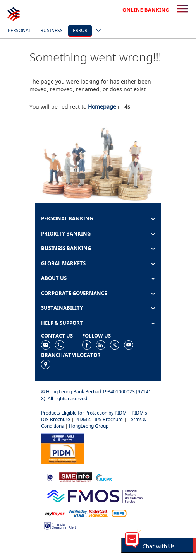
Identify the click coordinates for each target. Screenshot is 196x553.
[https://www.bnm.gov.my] (50, 477)
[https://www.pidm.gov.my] (62, 448)
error (80, 30)
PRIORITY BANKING (66, 233)
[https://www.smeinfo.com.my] (75, 476)
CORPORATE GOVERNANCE (74, 293)
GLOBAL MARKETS (63, 263)
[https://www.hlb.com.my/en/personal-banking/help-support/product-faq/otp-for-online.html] (88, 513)
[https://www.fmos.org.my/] (95, 495)
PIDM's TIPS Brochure (99, 419)
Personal (19, 30)
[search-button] (182, 9)
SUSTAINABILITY (62, 307)
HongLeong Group (88, 426)
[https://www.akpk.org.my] (104, 476)
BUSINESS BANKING (66, 248)
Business (51, 30)
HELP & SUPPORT (62, 322)
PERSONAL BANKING (67, 218)
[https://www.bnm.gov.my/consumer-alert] (60, 525)
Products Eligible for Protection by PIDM (84, 413)
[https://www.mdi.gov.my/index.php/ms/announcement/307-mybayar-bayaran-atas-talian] (54, 513)
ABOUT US (54, 278)
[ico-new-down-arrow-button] (96, 31)
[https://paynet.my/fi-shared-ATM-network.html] (119, 513)
